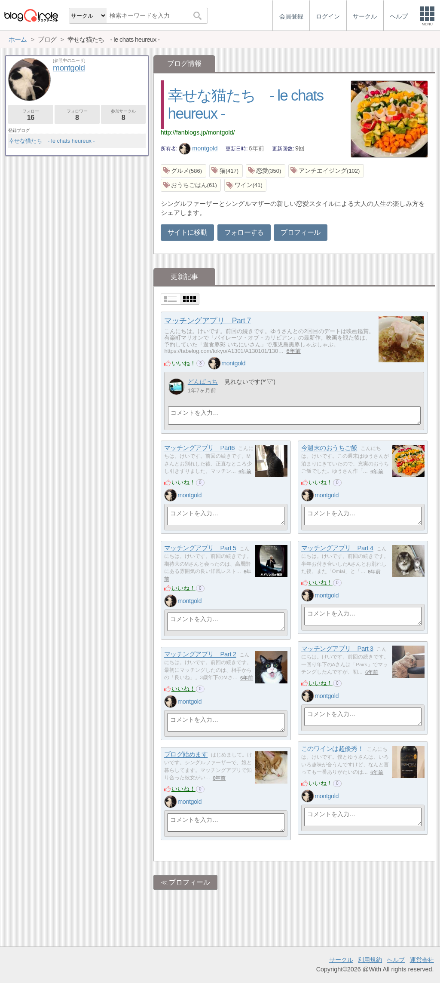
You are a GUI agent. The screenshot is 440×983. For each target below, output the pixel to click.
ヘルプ (396, 959)
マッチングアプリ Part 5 (200, 548)
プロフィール (300, 232)
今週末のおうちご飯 (329, 448)
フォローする (244, 232)
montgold (198, 148)
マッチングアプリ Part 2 (200, 654)
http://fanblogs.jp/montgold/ (198, 132)
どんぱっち (203, 381)
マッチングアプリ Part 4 (337, 548)
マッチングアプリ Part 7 (207, 320)
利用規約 (370, 959)
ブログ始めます (186, 754)
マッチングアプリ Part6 (199, 448)
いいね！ (184, 363)
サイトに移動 (187, 232)
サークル (341, 959)
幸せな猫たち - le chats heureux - (52, 141)
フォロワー (77, 115)
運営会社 (422, 959)
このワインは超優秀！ (332, 749)
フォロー (30, 115)
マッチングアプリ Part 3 (337, 648)
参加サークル (123, 115)
